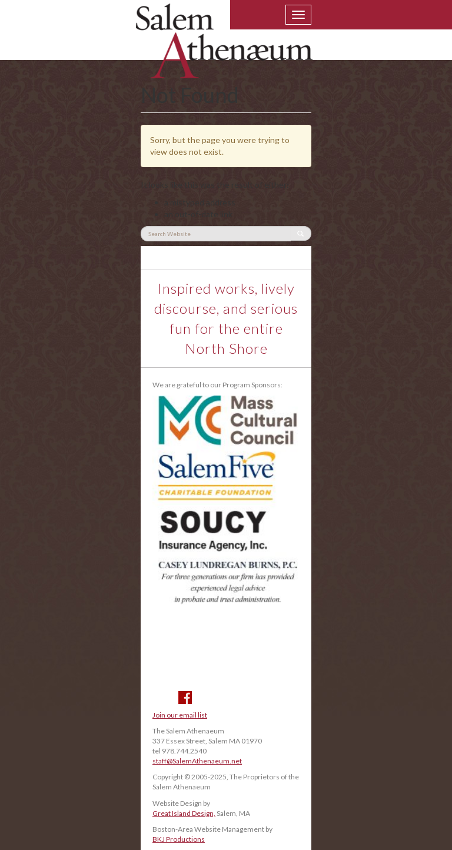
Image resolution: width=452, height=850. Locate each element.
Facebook (185, 697)
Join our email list (179, 714)
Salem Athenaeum (224, 48)
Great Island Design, (183, 813)
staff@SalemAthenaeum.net (197, 760)
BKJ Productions (178, 839)
